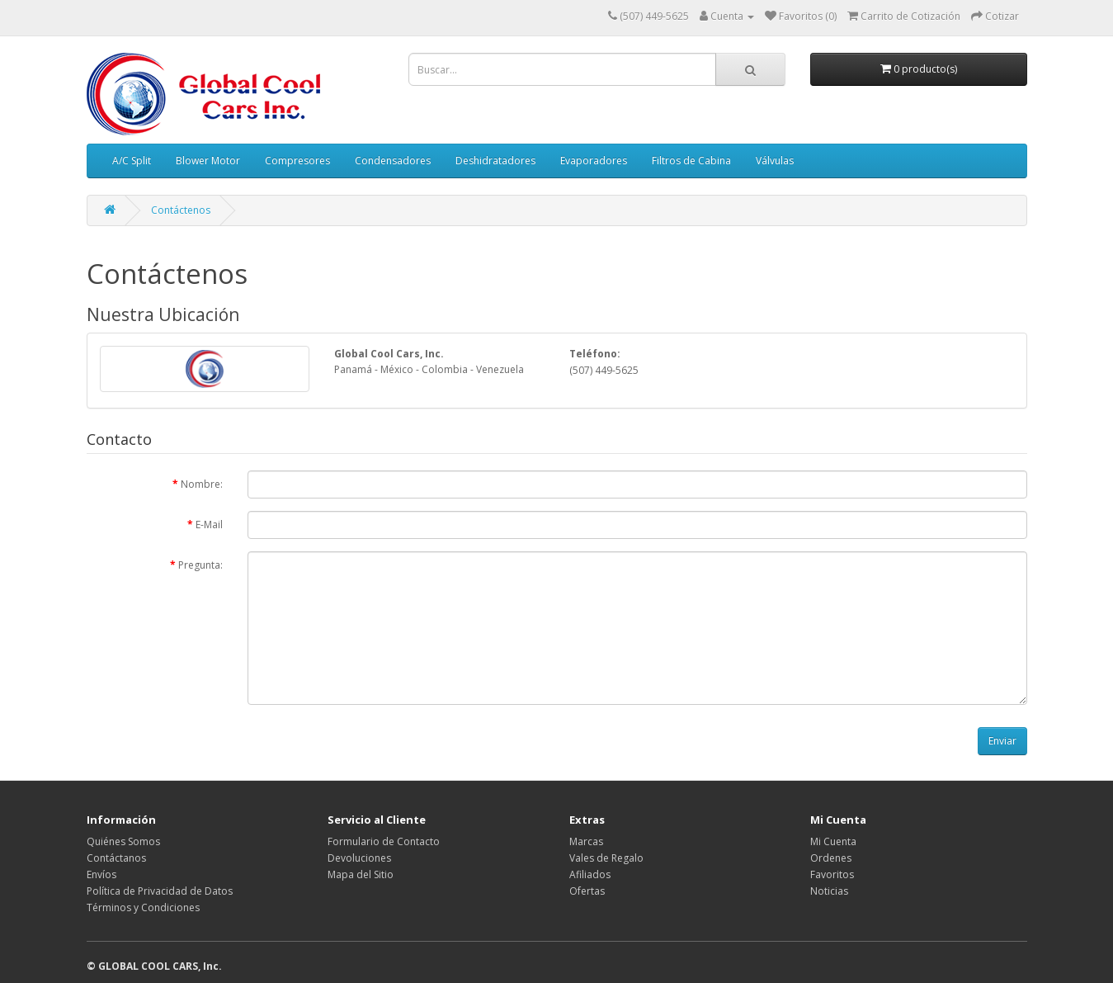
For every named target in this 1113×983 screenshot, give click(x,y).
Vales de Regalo (606, 858)
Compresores (297, 161)
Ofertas (587, 891)
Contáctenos (180, 210)
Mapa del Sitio (361, 874)
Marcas (586, 841)
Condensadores (393, 161)
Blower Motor (208, 161)
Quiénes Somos (123, 841)
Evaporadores (593, 161)
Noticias (829, 891)
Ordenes (830, 858)
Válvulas (775, 161)
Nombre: (202, 484)
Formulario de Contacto (384, 841)
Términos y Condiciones (143, 907)
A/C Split (131, 161)
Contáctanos (116, 858)
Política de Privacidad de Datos (160, 891)
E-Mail (209, 524)
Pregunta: (200, 565)
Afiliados (590, 874)
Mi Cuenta (833, 841)
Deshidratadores (495, 161)
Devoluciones (359, 858)
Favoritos (832, 874)
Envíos (101, 874)
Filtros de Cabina (691, 161)
